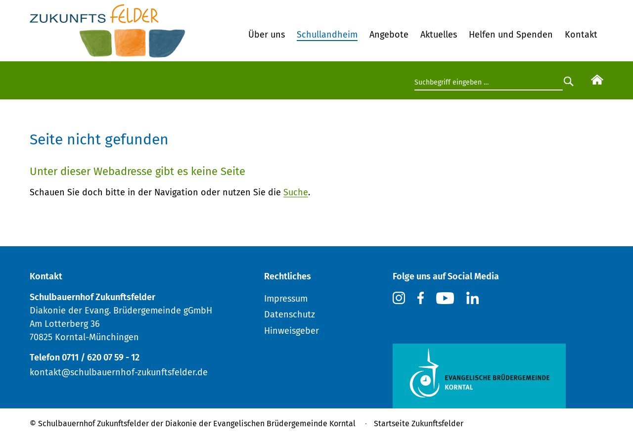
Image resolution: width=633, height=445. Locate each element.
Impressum (286, 298)
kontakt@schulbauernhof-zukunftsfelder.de (119, 372)
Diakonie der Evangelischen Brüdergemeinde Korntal (260, 423)
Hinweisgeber (291, 330)
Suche (295, 192)
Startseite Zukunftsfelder (418, 423)
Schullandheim (327, 34)
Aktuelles (438, 34)
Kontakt (581, 34)
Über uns (266, 34)
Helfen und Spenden (511, 34)
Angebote (388, 34)
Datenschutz (289, 314)
